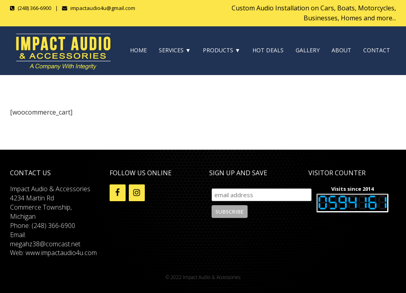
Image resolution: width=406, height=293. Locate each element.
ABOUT (341, 50)
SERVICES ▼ (175, 50)
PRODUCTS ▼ (221, 50)
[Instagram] (137, 192)
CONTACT (376, 50)
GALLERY (308, 50)
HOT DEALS (268, 50)
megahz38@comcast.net (45, 244)
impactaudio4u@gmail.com (102, 8)
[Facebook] (118, 192)
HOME (138, 50)
